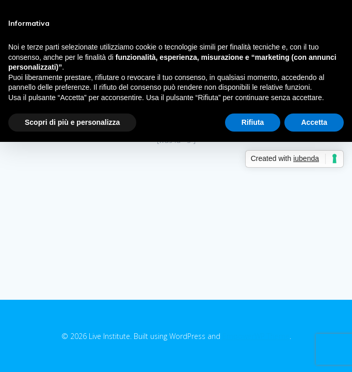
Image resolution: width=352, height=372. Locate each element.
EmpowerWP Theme (256, 336)
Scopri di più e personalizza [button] (72, 122)
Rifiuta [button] (253, 122)
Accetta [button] (314, 122)
